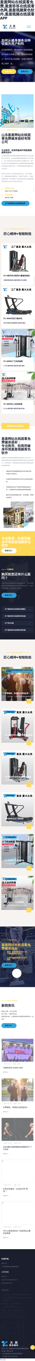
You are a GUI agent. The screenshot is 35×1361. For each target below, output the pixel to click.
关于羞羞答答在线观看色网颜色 (15, 617)
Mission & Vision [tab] (15, 433)
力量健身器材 (10, 720)
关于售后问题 (9, 631)
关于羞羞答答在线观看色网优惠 (15, 638)
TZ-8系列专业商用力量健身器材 (16, 283)
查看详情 (8, 71)
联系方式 (25, 71)
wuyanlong (14, 1356)
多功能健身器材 (10, 845)
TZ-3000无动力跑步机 (12, 326)
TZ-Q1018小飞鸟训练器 (13, 369)
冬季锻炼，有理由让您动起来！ (17, 701)
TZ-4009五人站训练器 (12, 411)
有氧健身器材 (10, 803)
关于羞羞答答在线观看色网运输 (15, 624)
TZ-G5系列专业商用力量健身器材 (18, 742)
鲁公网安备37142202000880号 (12, 1354)
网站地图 (3, 1360)
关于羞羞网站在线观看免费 (15, 203)
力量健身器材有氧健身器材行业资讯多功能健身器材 (19, 678)
